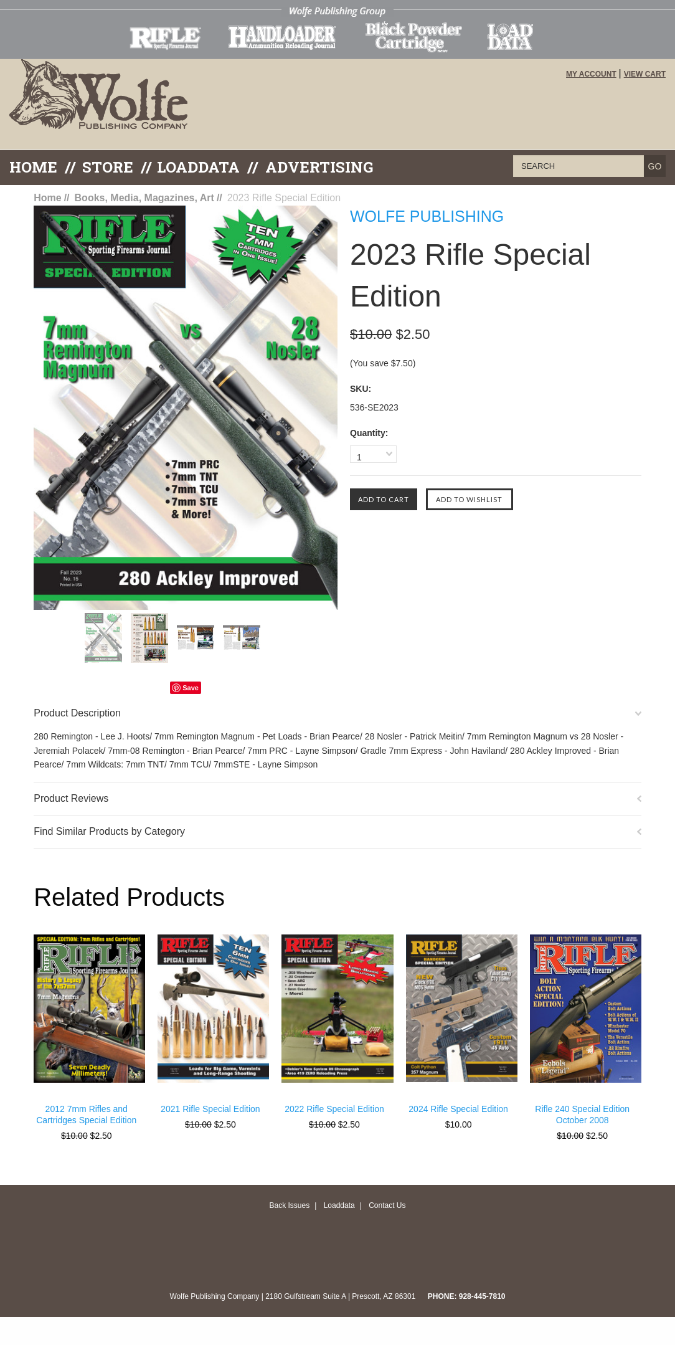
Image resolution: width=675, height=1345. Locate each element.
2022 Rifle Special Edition (334, 1109)
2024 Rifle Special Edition (458, 1109)
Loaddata (339, 1205)
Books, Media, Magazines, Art (144, 197)
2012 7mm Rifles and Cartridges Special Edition (86, 1114)
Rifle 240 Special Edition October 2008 (582, 1114)
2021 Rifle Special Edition (210, 1109)
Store (107, 167)
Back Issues (289, 1205)
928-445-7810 (482, 1296)
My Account (591, 74)
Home (33, 167)
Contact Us (387, 1205)
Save (190, 688)
